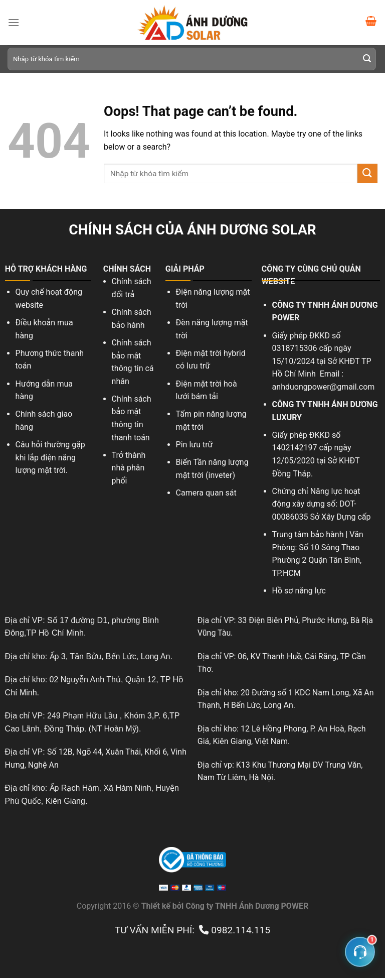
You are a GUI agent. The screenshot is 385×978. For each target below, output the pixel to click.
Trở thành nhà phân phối (129, 467)
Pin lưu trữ (194, 444)
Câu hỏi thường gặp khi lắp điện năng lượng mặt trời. (50, 457)
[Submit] (366, 59)
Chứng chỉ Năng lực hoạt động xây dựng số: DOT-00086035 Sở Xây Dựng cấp (321, 504)
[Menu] (14, 22)
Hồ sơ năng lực (299, 590)
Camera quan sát (207, 493)
